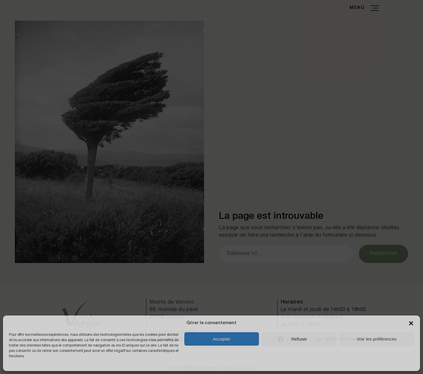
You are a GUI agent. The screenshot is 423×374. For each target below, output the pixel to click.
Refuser (299, 338)
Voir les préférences (377, 338)
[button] (411, 323)
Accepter (221, 338)
